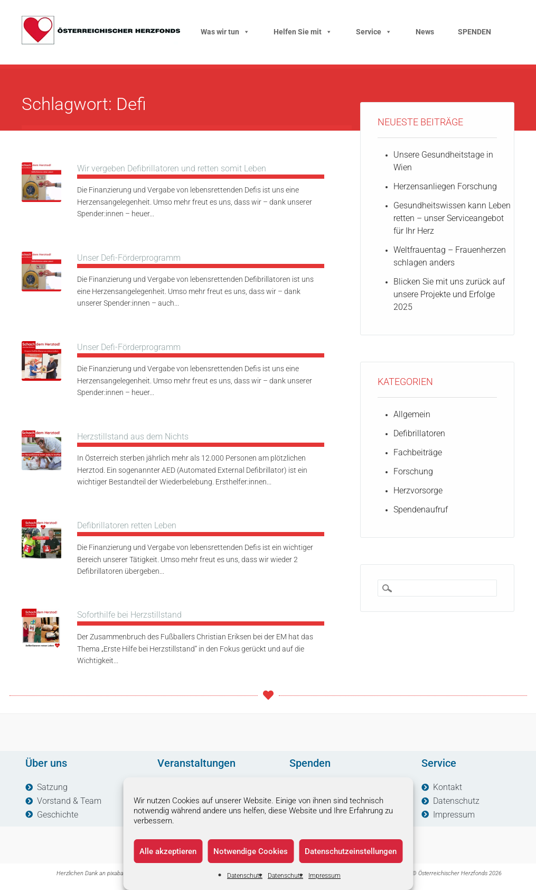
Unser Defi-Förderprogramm (129, 258)
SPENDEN (474, 31)
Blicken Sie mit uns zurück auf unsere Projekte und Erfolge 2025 (449, 294)
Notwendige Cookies (250, 851)
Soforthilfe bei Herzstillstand (129, 615)
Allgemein (411, 414)
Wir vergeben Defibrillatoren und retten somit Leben (171, 168)
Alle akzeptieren (167, 851)
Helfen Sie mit (303, 32)
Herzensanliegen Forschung (445, 186)
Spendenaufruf (420, 509)
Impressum (324, 875)
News (425, 31)
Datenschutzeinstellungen (351, 851)
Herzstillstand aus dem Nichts (133, 437)
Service (374, 32)
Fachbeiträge (417, 452)
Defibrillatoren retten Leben (126, 525)
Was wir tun (225, 32)
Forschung (413, 471)
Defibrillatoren (419, 433)
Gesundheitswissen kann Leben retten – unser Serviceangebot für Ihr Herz (452, 218)
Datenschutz (244, 875)
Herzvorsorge (418, 490)
